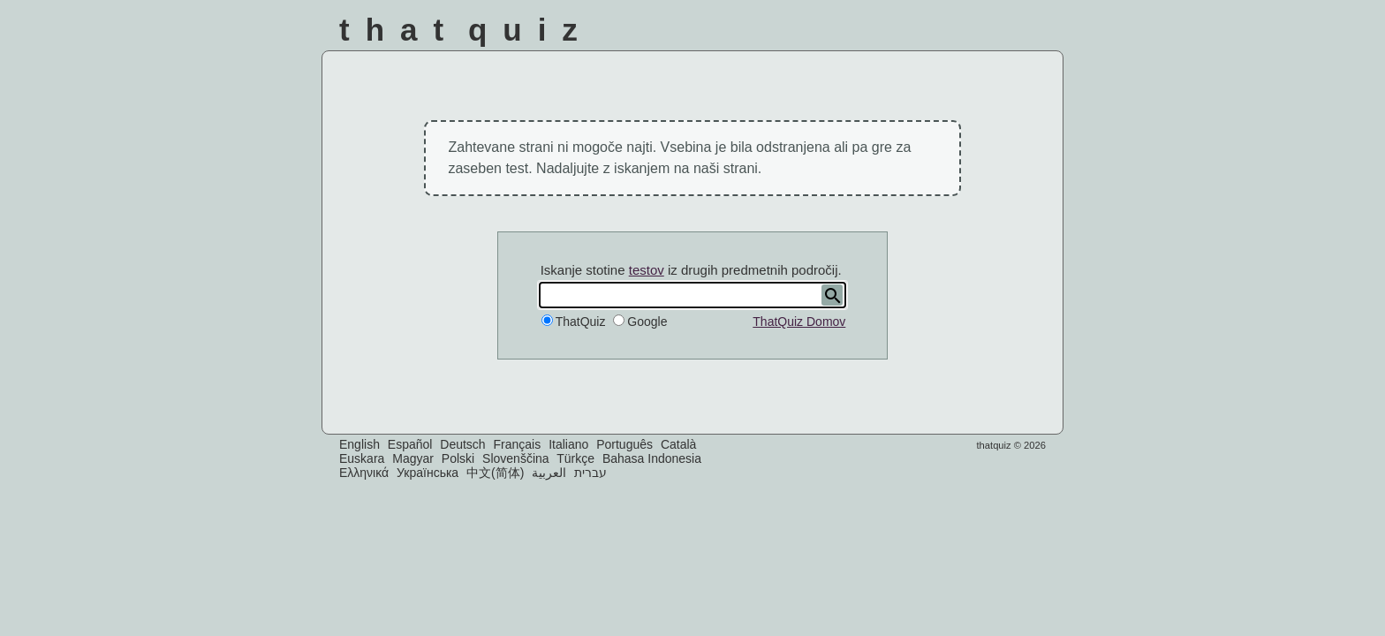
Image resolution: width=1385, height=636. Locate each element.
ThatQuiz (581, 321)
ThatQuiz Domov (799, 321)
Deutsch (462, 444)
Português (624, 444)
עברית (590, 473)
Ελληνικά (364, 473)
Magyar (413, 458)
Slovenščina (515, 458)
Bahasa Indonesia (651, 458)
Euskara (361, 458)
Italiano (568, 444)
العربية (549, 473)
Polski (458, 458)
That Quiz (466, 29)
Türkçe (575, 458)
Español (410, 444)
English (359, 444)
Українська (427, 473)
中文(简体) (495, 473)
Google (647, 321)
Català (678, 444)
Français (517, 444)
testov (646, 269)
